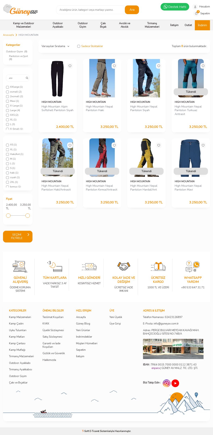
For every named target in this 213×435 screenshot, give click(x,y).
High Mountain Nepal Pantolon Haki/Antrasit (56, 188)
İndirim (202, 25)
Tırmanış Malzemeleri (152, 25)
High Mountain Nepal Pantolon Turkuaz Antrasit (188, 110)
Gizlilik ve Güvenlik (54, 353)
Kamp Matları (17, 337)
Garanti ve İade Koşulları (51, 345)
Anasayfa (8, 35)
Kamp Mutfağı (17, 350)
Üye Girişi (115, 323)
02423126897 (174, 317)
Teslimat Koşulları (53, 317)
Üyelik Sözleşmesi (53, 330)
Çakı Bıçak (103, 25)
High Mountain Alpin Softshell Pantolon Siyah (57, 108)
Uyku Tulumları (17, 330)
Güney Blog (83, 323)
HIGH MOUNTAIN (51, 102)
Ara (132, 9)
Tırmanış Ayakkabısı (20, 369)
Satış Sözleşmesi (52, 337)
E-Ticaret (94, 431)
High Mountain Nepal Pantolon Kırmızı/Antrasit (101, 188)
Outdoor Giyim (83, 25)
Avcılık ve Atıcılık (124, 25)
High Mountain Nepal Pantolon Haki (99, 108)
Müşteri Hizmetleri (86, 343)
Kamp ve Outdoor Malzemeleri (23, 25)
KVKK (46, 323)
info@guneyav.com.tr (166, 323)
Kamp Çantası (17, 343)
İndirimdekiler (84, 337)
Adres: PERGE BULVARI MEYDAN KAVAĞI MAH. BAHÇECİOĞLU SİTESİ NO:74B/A (171, 332)
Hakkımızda (49, 360)
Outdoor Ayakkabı (57, 25)
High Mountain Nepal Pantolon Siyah (143, 108)
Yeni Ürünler (83, 330)
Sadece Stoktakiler (90, 46)
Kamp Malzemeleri (20, 317)
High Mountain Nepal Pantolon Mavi (188, 188)
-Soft (86, 431)
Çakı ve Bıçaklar (18, 382)
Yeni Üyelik (116, 317)
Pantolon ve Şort (18, 58)
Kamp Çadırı (16, 323)
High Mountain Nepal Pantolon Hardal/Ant (143, 188)
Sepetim (81, 350)
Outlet (188, 25)
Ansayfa (81, 317)
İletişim (174, 25)
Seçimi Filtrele (20, 236)
